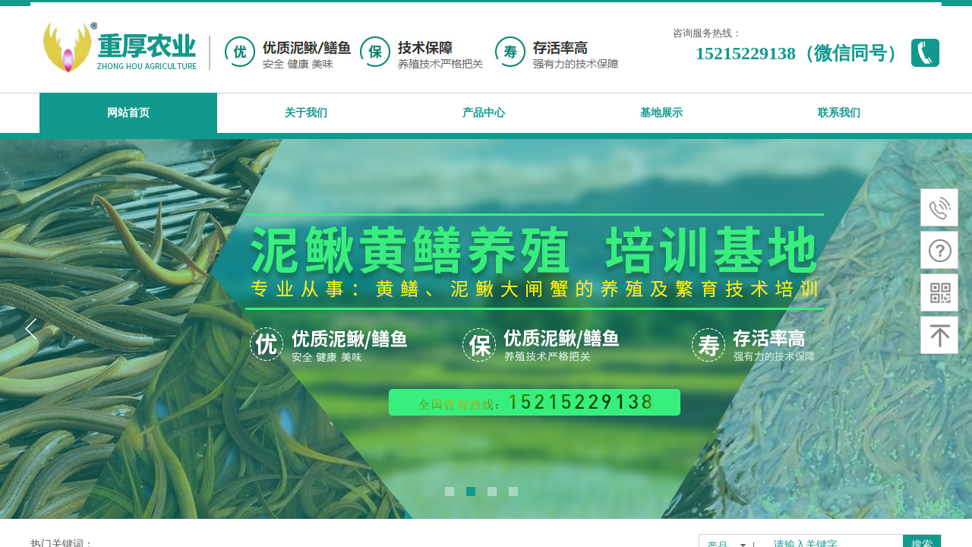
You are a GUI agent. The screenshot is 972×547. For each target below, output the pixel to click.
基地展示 (661, 113)
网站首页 (128, 113)
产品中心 (483, 113)
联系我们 (839, 113)
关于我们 (306, 113)
